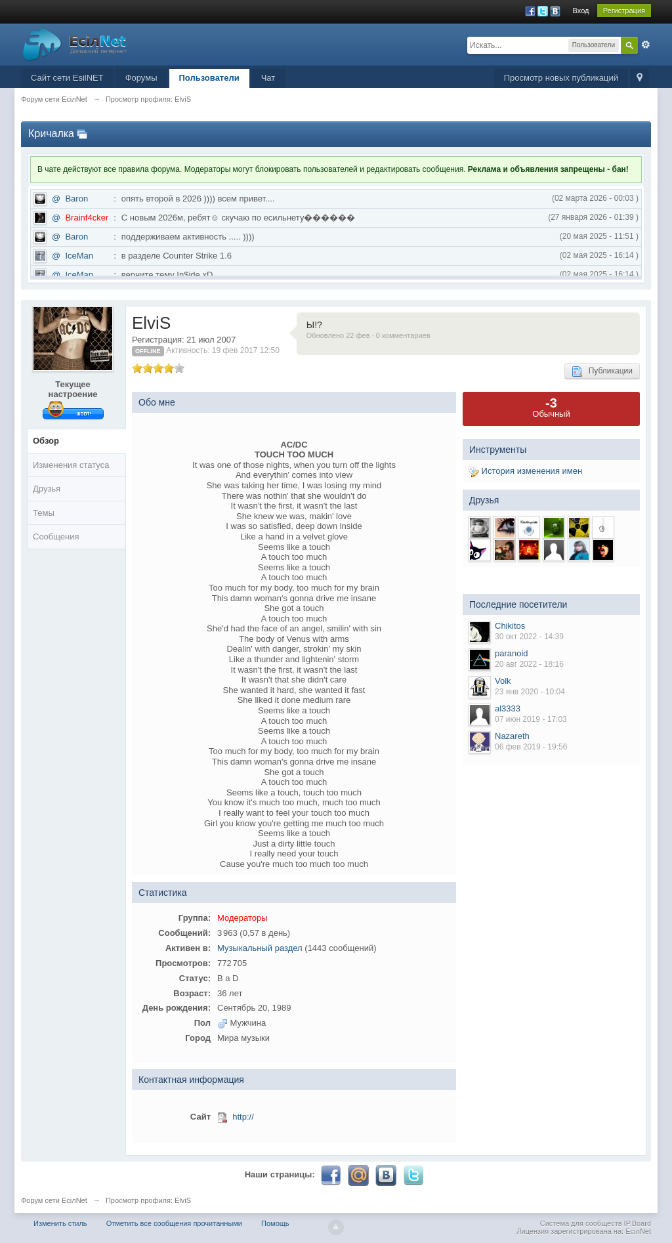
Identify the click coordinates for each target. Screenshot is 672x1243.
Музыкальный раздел (260, 948)
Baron (76, 198)
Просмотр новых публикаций (561, 78)
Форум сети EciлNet (54, 1200)
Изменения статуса (71, 465)
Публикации (602, 371)
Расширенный (645, 44)
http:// (243, 1117)
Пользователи (209, 78)
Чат (268, 78)
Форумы (141, 78)
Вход (581, 10)
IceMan (79, 256)
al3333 (507, 708)
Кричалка (51, 133)
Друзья (46, 489)
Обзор (46, 441)
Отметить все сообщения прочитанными (174, 1223)
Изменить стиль (60, 1223)
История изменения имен (525, 471)
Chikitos (510, 626)
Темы (43, 513)
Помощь (275, 1223)
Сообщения (56, 536)
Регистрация (624, 10)
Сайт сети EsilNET (67, 78)
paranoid (511, 653)
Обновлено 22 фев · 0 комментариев (368, 335)
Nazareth (512, 736)
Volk (503, 681)
